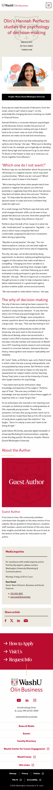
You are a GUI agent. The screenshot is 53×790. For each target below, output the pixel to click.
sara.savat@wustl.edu (20, 597)
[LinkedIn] (18, 621)
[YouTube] (19, 701)
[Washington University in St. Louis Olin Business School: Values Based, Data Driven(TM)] (26, 691)
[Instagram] (34, 701)
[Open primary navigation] (48, 5)
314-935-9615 (16, 594)
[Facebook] (5, 621)
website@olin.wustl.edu (26, 717)
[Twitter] (11, 621)
